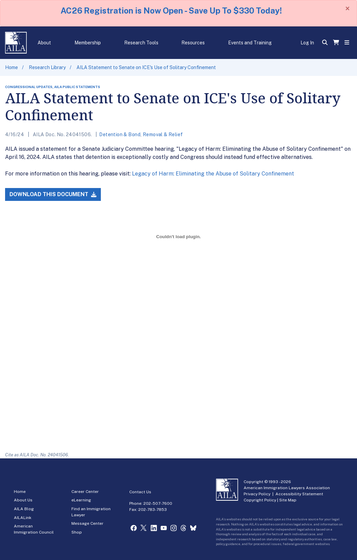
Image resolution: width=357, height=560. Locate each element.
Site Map (287, 500)
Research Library (47, 67)
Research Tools (141, 42)
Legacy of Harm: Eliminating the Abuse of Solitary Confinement (213, 173)
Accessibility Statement (299, 494)
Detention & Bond (119, 134)
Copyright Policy (260, 500)
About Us (23, 500)
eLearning (81, 500)
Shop (76, 532)
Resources (193, 42)
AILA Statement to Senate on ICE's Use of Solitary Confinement (146, 67)
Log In (307, 42)
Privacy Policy (257, 494)
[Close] (347, 8)
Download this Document (52, 194)
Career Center (85, 491)
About (44, 42)
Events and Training (250, 42)
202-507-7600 (157, 503)
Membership (87, 42)
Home (11, 67)
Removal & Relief (163, 134)
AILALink (22, 517)
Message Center (87, 523)
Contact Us (140, 492)
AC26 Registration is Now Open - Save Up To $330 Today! (171, 10)
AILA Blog (24, 508)
